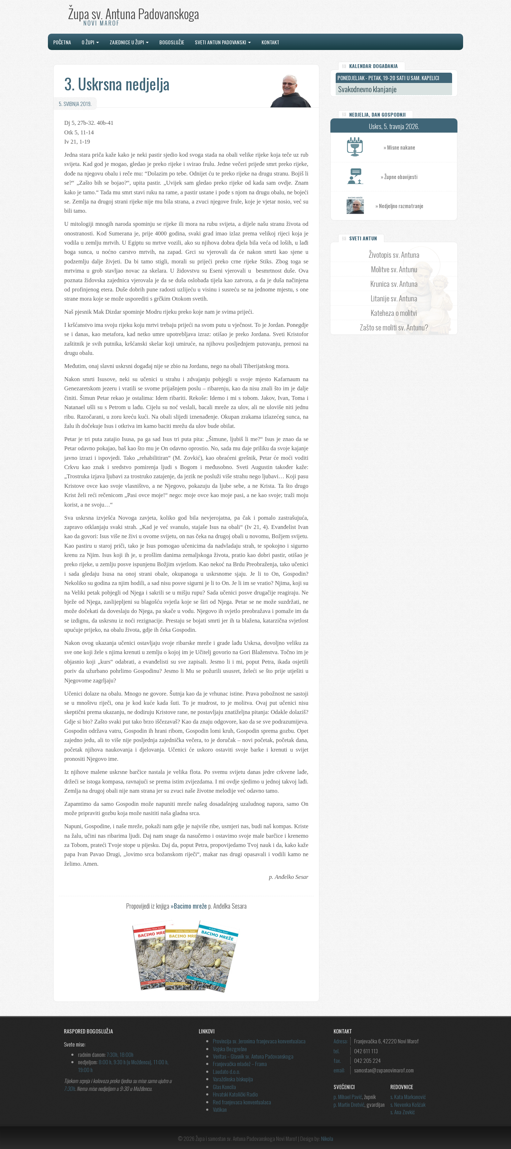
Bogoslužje (171, 42)
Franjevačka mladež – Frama (240, 1063)
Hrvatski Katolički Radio (235, 1094)
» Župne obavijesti (419, 176)
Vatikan (220, 1109)
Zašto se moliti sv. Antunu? (394, 327)
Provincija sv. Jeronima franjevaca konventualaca (259, 1041)
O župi (90, 42)
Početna (62, 42)
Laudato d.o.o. (226, 1071)
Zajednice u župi (129, 42)
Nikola (327, 1138)
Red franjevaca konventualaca (242, 1102)
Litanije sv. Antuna (394, 297)
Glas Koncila (224, 1087)
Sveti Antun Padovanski (223, 42)
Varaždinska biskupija (233, 1079)
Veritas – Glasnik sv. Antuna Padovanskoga (253, 1056)
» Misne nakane (420, 147)
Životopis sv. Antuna (394, 254)
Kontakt (270, 42)
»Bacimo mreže (189, 905)
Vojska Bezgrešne (230, 1049)
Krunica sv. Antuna (394, 283)
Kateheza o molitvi (394, 312)
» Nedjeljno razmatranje (399, 206)
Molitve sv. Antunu (394, 268)
